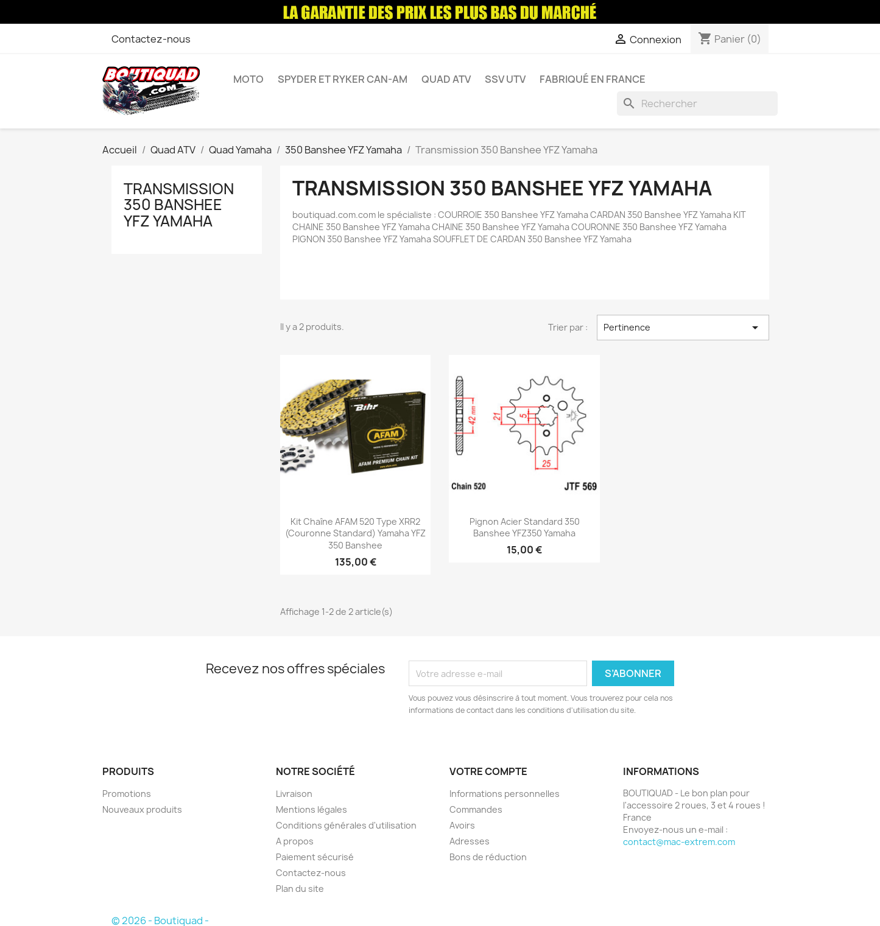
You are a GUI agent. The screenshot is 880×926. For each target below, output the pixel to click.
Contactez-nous (151, 39)
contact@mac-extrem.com (679, 841)
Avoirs (462, 825)
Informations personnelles (504, 793)
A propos (295, 841)
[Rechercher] (697, 103)
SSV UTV (505, 79)
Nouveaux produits (142, 809)
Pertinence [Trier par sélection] (683, 327)
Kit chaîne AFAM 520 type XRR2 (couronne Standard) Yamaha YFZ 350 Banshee (355, 534)
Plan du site (300, 888)
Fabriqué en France (593, 79)
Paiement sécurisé (315, 857)
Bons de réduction (488, 857)
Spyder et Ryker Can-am (342, 79)
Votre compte (488, 771)
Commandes (475, 809)
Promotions (126, 793)
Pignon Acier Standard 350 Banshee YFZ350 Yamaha (525, 527)
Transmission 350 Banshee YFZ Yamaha (179, 204)
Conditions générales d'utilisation (346, 825)
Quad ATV (446, 79)
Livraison (294, 793)
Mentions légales (311, 809)
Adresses (469, 841)
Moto (248, 79)
